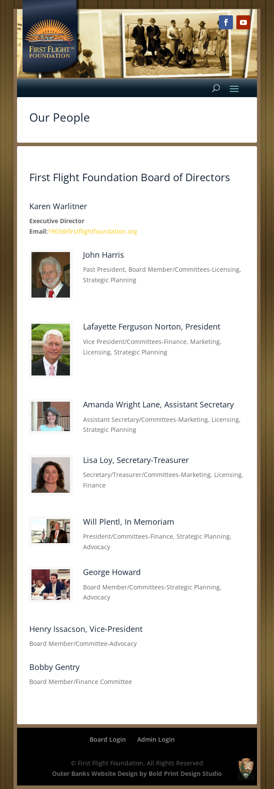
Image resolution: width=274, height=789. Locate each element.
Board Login (108, 739)
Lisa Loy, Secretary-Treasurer (136, 460)
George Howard (112, 572)
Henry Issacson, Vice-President (85, 629)
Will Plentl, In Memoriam (128, 521)
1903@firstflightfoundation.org (92, 231)
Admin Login (156, 739)
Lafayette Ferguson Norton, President (151, 326)
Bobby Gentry (54, 667)
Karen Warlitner (58, 206)
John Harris (103, 254)
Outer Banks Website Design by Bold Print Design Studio (137, 773)
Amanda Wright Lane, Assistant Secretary (158, 404)
